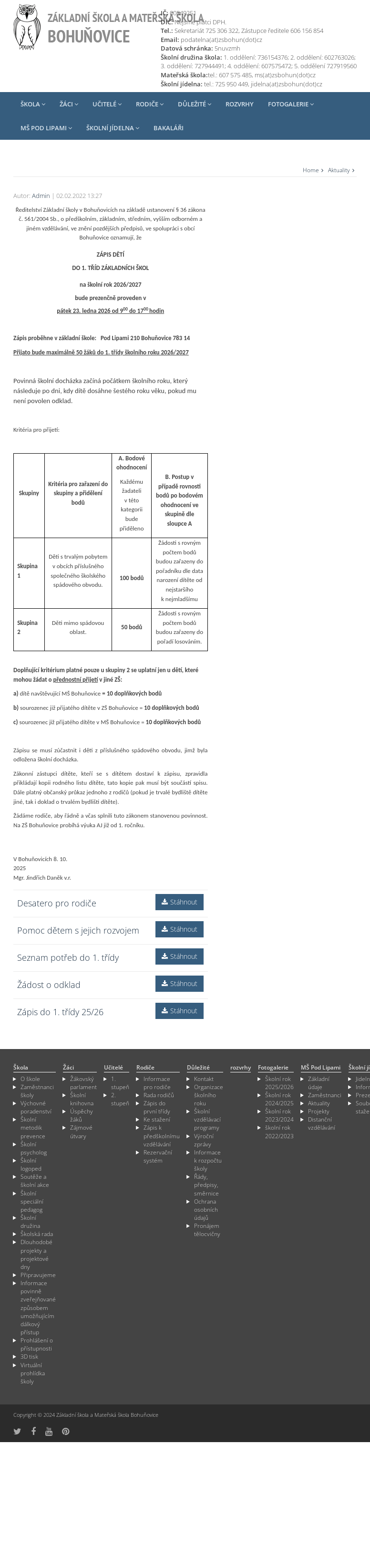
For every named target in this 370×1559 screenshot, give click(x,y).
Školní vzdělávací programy (207, 1119)
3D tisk (29, 1356)
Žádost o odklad (49, 984)
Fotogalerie (291, 104)
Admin (41, 195)
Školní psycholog (34, 1148)
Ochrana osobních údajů (206, 1209)
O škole (30, 1079)
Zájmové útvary (81, 1131)
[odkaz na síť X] (17, 1431)
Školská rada (37, 1234)
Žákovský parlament (83, 1083)
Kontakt (204, 1079)
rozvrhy (240, 104)
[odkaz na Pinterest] (66, 1431)
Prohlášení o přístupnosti (37, 1344)
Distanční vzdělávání (321, 1123)
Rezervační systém (158, 1156)
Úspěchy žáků (81, 1115)
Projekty (318, 1111)
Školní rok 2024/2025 (279, 1099)
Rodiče (150, 104)
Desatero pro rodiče (56, 903)
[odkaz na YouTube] (49, 1431)
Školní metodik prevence (33, 1127)
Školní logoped (31, 1164)
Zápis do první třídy (157, 1107)
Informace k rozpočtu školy (208, 1160)
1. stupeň (120, 1083)
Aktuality (339, 170)
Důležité (194, 104)
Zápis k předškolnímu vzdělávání (162, 1135)
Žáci (69, 104)
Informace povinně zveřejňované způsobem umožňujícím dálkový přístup (38, 1307)
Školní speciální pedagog (32, 1201)
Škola (33, 104)
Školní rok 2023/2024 (279, 1115)
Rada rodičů (159, 1095)
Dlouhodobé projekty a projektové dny (36, 1254)
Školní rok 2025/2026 (279, 1083)
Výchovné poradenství (36, 1107)
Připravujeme (38, 1275)
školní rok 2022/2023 (279, 1131)
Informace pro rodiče (157, 1083)
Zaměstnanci (324, 1095)
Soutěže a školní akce (35, 1181)
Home (311, 170)
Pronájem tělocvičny (207, 1230)
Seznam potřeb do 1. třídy (68, 957)
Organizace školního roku (208, 1095)
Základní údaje (318, 1083)
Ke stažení (157, 1119)
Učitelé (107, 104)
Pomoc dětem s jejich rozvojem (78, 930)
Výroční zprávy (204, 1140)
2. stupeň (120, 1099)
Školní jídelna (112, 128)
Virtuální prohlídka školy (33, 1373)
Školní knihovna (81, 1099)
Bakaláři (169, 128)
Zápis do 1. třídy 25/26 (60, 1012)
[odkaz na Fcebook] (33, 1431)
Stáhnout (179, 901)
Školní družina (30, 1222)
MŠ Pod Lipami (46, 128)
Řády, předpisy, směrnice (206, 1185)
